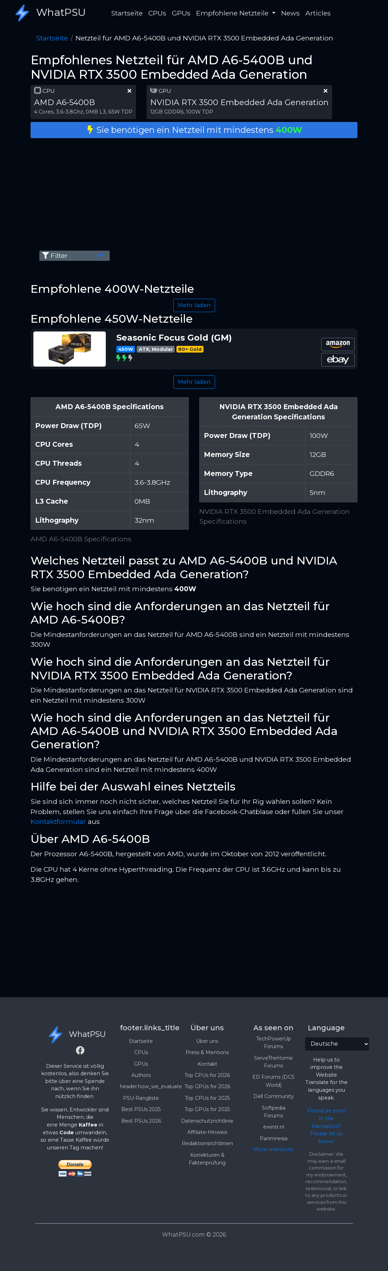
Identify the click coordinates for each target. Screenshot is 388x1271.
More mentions (273, 1149)
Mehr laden (194, 305)
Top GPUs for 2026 (207, 1086)
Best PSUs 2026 (141, 1121)
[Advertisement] (194, 193)
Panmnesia (273, 1138)
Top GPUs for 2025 (207, 1109)
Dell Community (273, 1096)
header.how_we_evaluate (151, 1086)
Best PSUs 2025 (141, 1109)
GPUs (181, 13)
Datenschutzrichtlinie (207, 1121)
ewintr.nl (273, 1127)
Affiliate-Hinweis (207, 1132)
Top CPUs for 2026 (207, 1075)
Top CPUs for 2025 (207, 1098)
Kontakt (207, 1064)
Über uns (207, 1041)
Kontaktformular (58, 821)
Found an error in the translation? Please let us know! (326, 1126)
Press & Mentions (207, 1052)
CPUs (157, 13)
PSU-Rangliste (141, 1098)
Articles (318, 13)
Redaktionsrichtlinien (207, 1143)
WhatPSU (48, 13)
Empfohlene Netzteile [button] (233, 13)
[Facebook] (80, 1051)
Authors (141, 1075)
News (290, 13)
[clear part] (129, 91)
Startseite (127, 13)
